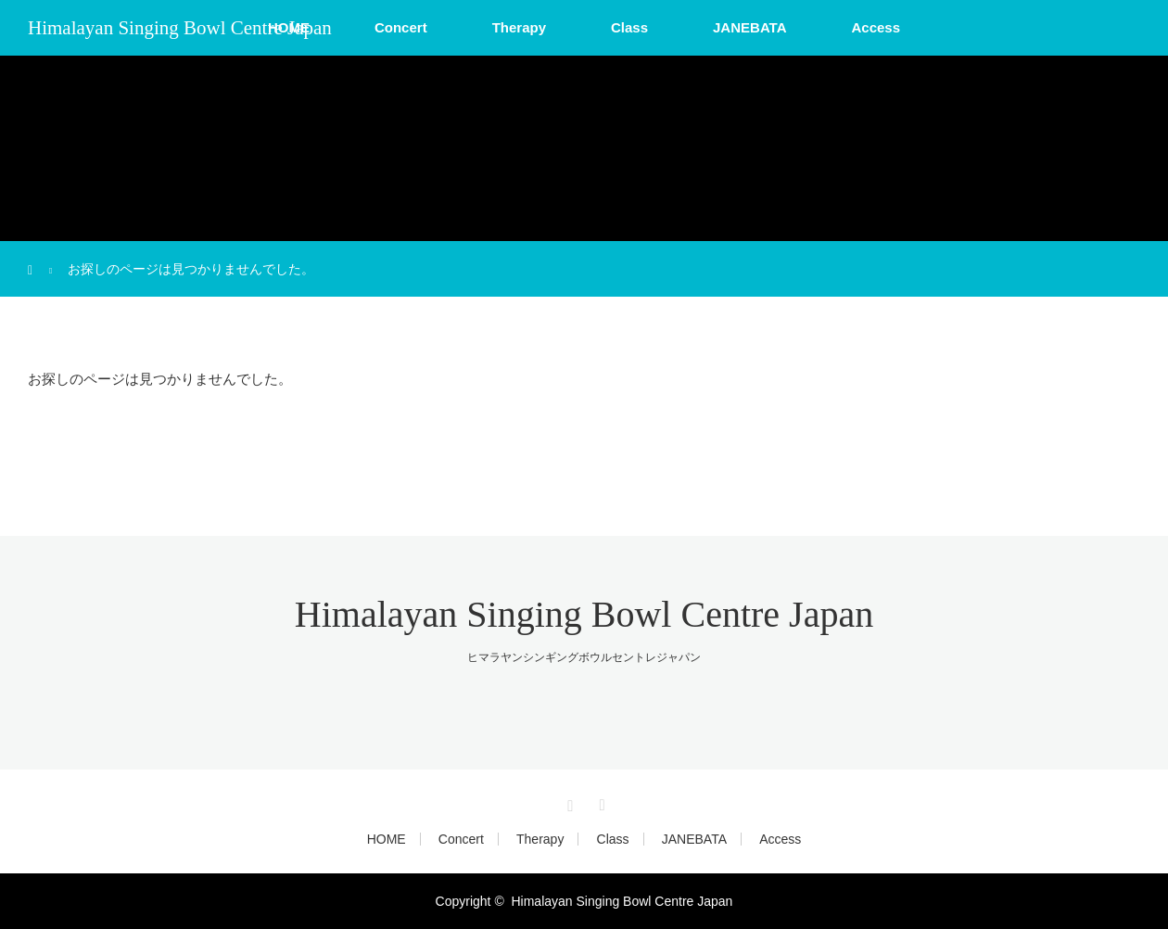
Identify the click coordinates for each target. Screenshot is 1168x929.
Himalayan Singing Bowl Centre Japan (180, 28)
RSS (600, 802)
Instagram (568, 802)
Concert (401, 27)
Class (629, 27)
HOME (386, 839)
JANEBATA (749, 27)
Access (875, 27)
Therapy (519, 27)
